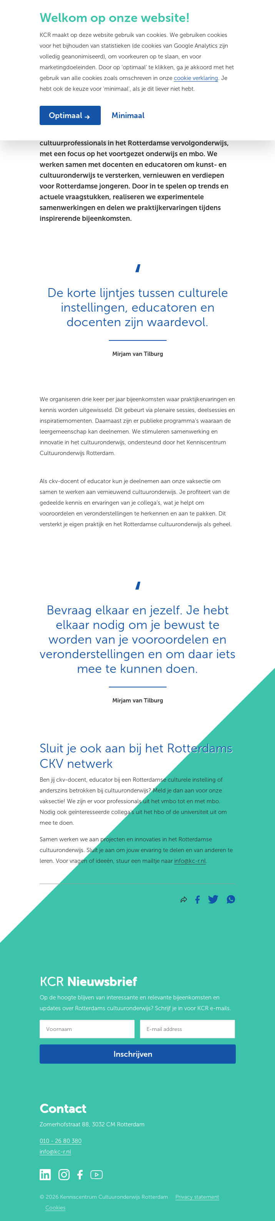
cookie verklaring (196, 78)
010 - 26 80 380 (61, 1141)
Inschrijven (132, 1054)
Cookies (55, 1207)
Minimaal (128, 115)
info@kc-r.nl (190, 860)
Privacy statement (197, 1197)
